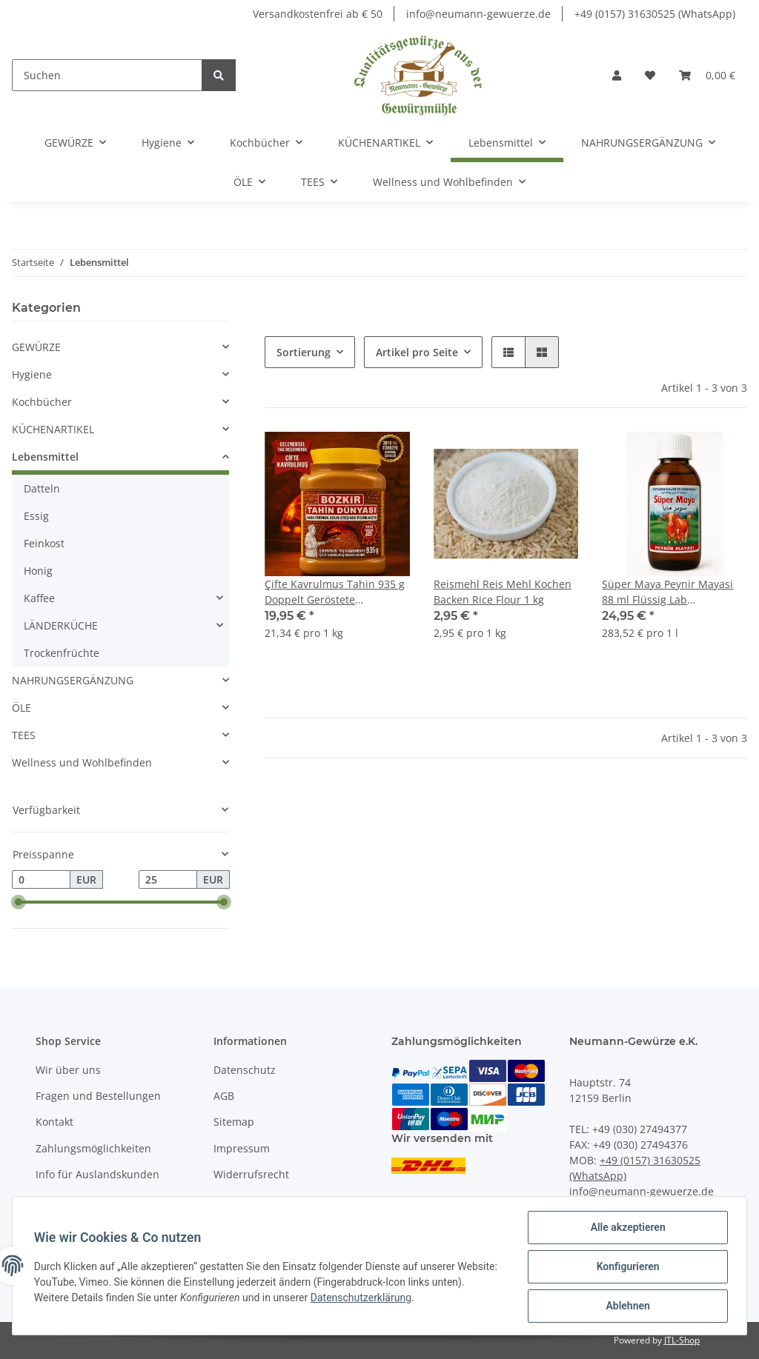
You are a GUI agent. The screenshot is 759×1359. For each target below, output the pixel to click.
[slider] (17, 902)
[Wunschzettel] (650, 75)
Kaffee (39, 598)
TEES (24, 735)
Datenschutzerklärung (398, 1299)
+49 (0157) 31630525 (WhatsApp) (654, 14)
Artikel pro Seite (417, 352)
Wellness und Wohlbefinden (82, 762)
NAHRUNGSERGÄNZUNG (72, 680)
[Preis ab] (41, 879)
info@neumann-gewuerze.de (478, 14)
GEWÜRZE (36, 347)
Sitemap (233, 1122)
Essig (36, 516)
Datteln (42, 488)
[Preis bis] (168, 879)
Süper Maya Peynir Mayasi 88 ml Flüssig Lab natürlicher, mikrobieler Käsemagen (667, 592)
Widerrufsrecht (251, 1174)
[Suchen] (107, 75)
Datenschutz (244, 1070)
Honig (38, 571)
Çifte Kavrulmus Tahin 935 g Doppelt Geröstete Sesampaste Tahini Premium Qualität (336, 592)
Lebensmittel (45, 457)
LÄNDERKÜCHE (61, 625)
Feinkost (44, 543)
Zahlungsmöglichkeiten (93, 1148)
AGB (223, 1096)
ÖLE (21, 708)
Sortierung (303, 352)
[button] (616, 75)
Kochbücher (42, 402)
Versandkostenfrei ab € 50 (317, 14)
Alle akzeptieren (625, 1229)
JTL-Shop (682, 1340)
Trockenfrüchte (61, 653)
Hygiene (32, 374)
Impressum (241, 1148)
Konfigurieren (625, 1268)
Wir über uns (68, 1070)
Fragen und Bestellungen (98, 1096)
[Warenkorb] (707, 75)
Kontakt (54, 1122)
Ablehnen (625, 1306)
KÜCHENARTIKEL (53, 429)
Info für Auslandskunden (97, 1174)
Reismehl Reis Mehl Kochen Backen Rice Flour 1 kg (502, 592)
